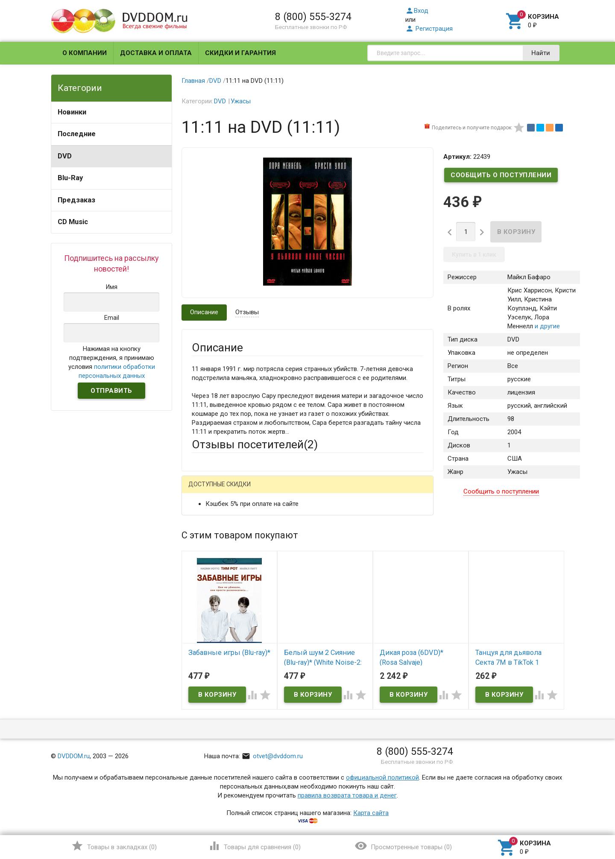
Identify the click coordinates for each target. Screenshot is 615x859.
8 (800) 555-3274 (313, 17)
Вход (416, 11)
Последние (77, 134)
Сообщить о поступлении (501, 175)
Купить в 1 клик (474, 254)
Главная (193, 81)
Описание (204, 312)
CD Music (73, 222)
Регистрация (429, 28)
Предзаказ (76, 200)
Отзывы (247, 312)
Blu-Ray (70, 178)
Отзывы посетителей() (255, 444)
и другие (546, 326)
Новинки (72, 112)
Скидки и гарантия (240, 53)
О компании (84, 53)
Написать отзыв (236, 487)
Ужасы (241, 101)
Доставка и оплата (156, 53)
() (114, 845)
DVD (65, 156)
